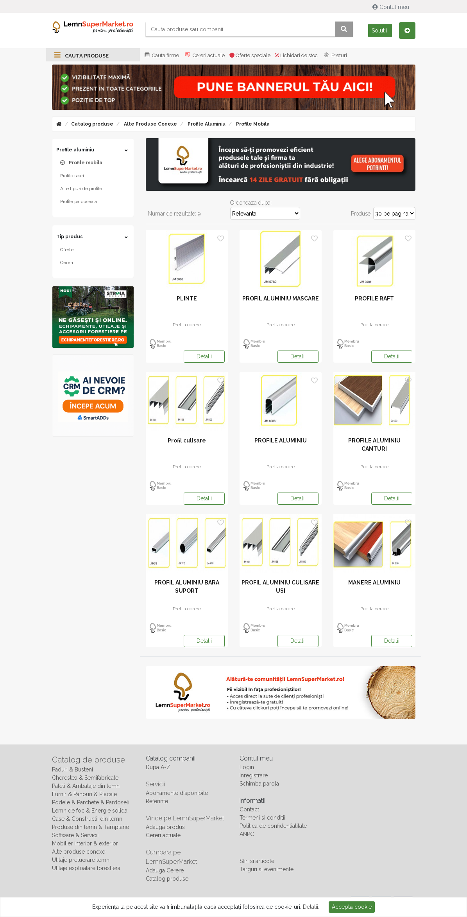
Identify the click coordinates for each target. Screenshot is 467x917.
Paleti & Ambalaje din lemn (86, 786)
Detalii (204, 356)
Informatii (252, 800)
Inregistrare (254, 775)
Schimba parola (259, 783)
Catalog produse (92, 124)
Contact (249, 809)
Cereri (66, 262)
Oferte (66, 249)
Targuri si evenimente (266, 869)
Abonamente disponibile (177, 793)
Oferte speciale (249, 55)
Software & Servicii (75, 835)
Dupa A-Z (158, 767)
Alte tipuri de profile (81, 188)
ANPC (247, 834)
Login (247, 767)
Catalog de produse (88, 759)
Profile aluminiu (205, 124)
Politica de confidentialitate (273, 826)
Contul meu (391, 7)
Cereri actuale (204, 55)
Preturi (334, 55)
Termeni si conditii (262, 818)
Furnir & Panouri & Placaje (84, 794)
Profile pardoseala (78, 201)
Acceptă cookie (352, 907)
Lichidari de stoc (296, 55)
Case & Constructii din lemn (87, 819)
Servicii (155, 784)
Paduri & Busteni (72, 769)
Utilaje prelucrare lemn (80, 860)
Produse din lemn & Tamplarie (90, 827)
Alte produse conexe (150, 124)
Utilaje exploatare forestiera (86, 868)
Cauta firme (161, 55)
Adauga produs (165, 827)
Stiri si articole (257, 861)
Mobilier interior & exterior (85, 843)
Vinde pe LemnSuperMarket (185, 818)
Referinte (157, 801)
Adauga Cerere (165, 870)
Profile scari (72, 175)
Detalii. (311, 907)
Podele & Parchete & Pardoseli (90, 802)
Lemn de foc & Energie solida (89, 810)
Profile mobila (252, 124)
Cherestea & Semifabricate (85, 778)
